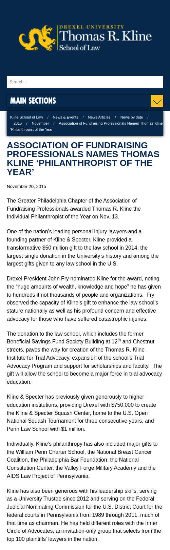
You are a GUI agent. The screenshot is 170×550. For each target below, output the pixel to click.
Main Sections (33, 100)
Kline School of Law (26, 117)
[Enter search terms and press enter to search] (85, 82)
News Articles (99, 117)
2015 (18, 123)
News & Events (65, 117)
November (40, 123)
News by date (131, 117)
